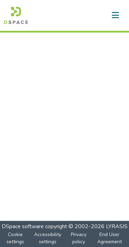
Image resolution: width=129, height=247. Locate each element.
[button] (16, 15)
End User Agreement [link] (109, 238)
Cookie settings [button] (15, 238)
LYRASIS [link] (117, 226)
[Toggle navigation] (115, 15)
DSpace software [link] (23, 226)
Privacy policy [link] (78, 238)
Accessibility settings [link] (47, 238)
